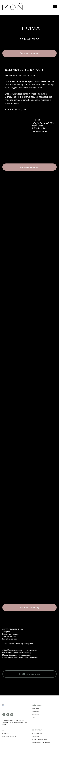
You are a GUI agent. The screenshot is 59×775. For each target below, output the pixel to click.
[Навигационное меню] (55, 6)
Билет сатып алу (37, 730)
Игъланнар (35, 708)
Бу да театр (5, 730)
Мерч (33, 717)
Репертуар (35, 711)
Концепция (35, 714)
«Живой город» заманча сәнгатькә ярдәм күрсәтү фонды (14, 719)
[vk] (3, 711)
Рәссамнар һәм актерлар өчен (41, 739)
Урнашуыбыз (36, 733)
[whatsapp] (11, 711)
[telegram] (7, 711)
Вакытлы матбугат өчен (39, 736)
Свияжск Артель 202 (8, 733)
